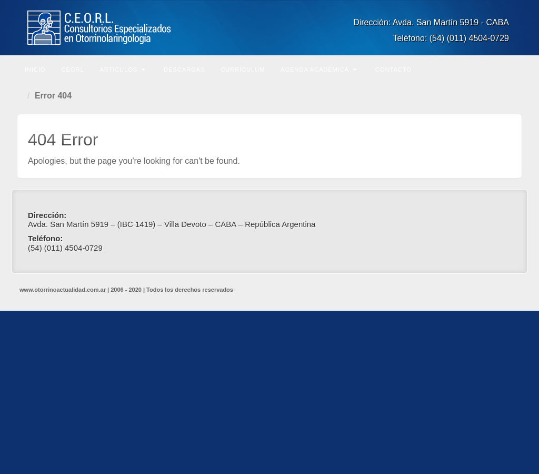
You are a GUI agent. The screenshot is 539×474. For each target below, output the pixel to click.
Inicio (35, 69)
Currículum (243, 69)
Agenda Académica (319, 69)
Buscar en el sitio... (513, 68)
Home (22, 96)
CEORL (73, 69)
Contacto (393, 69)
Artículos (123, 69)
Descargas (184, 69)
